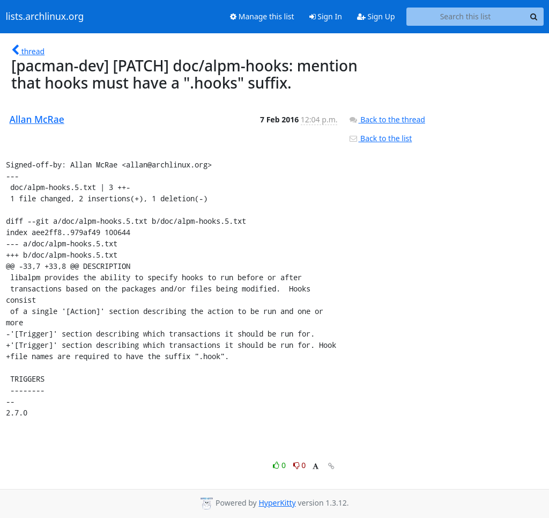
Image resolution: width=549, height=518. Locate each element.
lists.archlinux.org (45, 16)
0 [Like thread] (280, 465)
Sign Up (376, 16)
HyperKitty (276, 503)
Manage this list (262, 16)
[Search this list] (465, 17)
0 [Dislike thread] (299, 465)
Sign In (325, 16)
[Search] (534, 17)
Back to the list (380, 138)
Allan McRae (37, 119)
